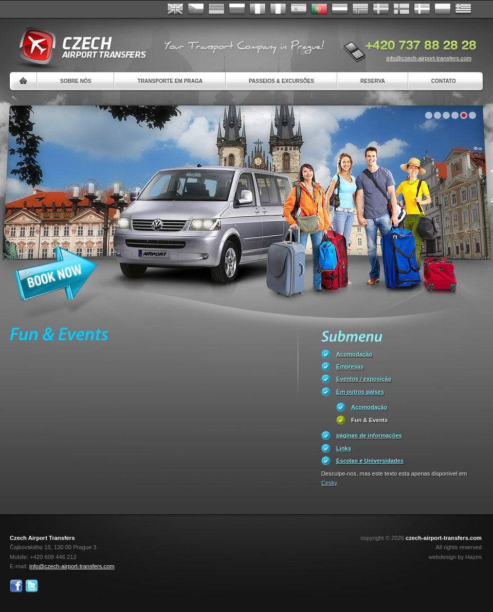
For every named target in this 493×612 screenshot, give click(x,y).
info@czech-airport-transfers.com (428, 58)
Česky (196, 9)
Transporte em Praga (170, 81)
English (175, 9)
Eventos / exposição (364, 379)
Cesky (329, 483)
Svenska (381, 9)
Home (23, 81)
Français (257, 9)
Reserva (372, 81)
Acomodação (354, 354)
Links (343, 448)
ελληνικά (463, 9)
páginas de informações (369, 435)
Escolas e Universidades (370, 461)
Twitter (31, 586)
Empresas (350, 366)
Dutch (340, 9)
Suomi (401, 9)
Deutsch (216, 9)
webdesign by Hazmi (455, 557)
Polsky (442, 9)
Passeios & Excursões (281, 81)
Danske (422, 9)
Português (319, 9)
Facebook (16, 586)
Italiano (278, 9)
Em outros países (360, 392)
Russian (237, 9)
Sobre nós (75, 81)
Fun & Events (369, 420)
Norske (360, 9)
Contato (443, 81)
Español (298, 9)
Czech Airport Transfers (78, 46)
